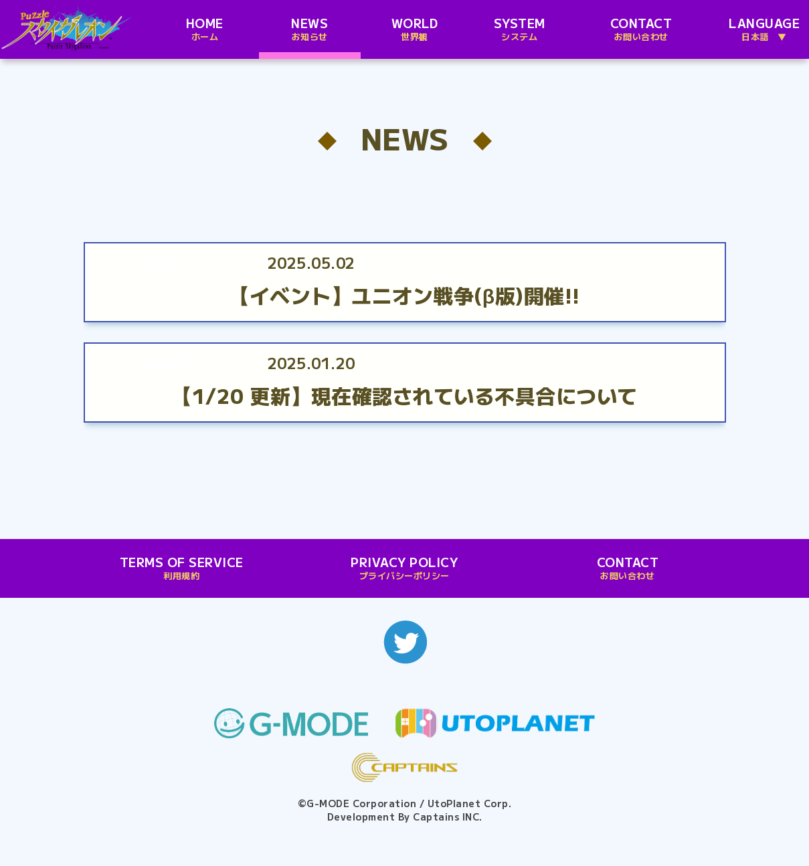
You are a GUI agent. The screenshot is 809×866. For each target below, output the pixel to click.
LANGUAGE (764, 30)
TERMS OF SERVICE (182, 569)
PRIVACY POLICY (404, 569)
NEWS (309, 30)
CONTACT (641, 30)
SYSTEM (519, 30)
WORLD (414, 30)
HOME (204, 30)
